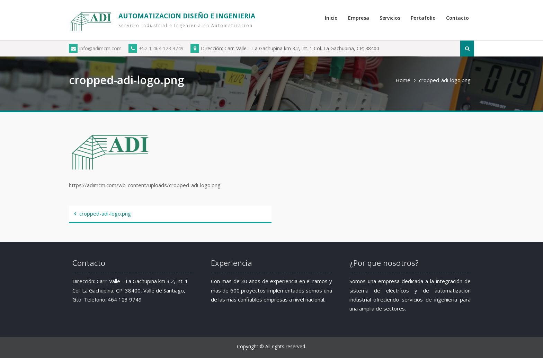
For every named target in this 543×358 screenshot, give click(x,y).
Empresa (358, 18)
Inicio (331, 18)
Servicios (390, 18)
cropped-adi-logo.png (105, 213)
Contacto (457, 18)
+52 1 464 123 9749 (156, 48)
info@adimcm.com (95, 48)
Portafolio (423, 18)
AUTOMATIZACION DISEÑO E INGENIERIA (186, 15)
